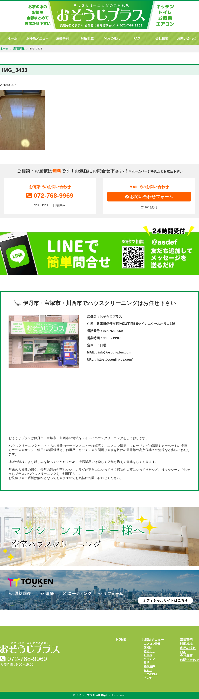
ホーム (12, 38)
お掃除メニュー (37, 38)
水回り (148, 670)
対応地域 (87, 38)
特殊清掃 (149, 666)
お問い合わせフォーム (149, 196)
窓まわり (149, 651)
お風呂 (148, 655)
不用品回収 (151, 674)
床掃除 (148, 647)
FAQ (137, 38)
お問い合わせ (186, 38)
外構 (146, 662)
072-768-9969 (49, 195)
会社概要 (161, 38)
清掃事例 (62, 38)
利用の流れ (112, 38)
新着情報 (18, 48)
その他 (148, 677)
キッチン (149, 658)
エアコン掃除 (152, 643)
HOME (121, 639)
